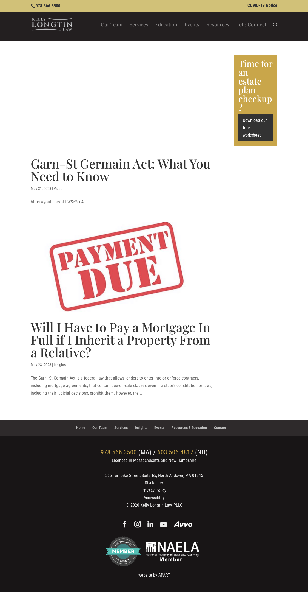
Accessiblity (154, 497)
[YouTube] (163, 525)
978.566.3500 (48, 6)
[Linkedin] (150, 525)
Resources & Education (189, 427)
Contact (220, 427)
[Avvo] (183, 525)
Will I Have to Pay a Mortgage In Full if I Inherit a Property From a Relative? (120, 339)
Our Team (111, 25)
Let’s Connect (251, 25)
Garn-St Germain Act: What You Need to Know (120, 169)
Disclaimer (154, 483)
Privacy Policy (154, 490)
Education (166, 25)
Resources (217, 25)
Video (58, 188)
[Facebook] (124, 525)
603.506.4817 (175, 452)
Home (80, 427)
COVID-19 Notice (262, 5)
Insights (60, 365)
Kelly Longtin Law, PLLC (161, 505)
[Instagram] (137, 525)
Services (139, 25)
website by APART (154, 575)
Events (191, 25)
